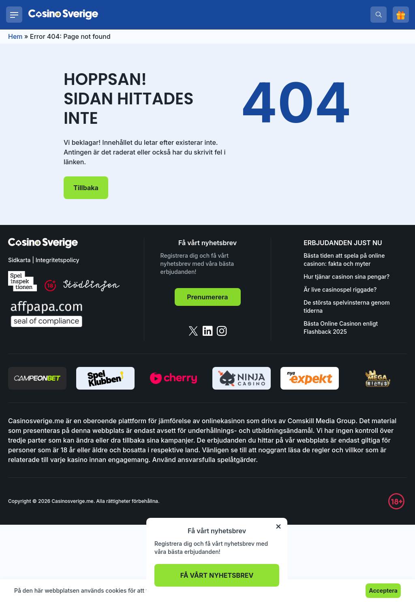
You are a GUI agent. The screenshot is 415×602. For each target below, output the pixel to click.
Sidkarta (19, 259)
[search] (378, 15)
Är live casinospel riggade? (340, 289)
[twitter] (193, 331)
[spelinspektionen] (22, 281)
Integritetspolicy (57, 259)
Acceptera (383, 590)
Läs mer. (250, 590)
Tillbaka (85, 188)
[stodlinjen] (91, 289)
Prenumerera (207, 297)
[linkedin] (208, 331)
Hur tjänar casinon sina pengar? (346, 276)
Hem (15, 36)
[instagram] (222, 331)
